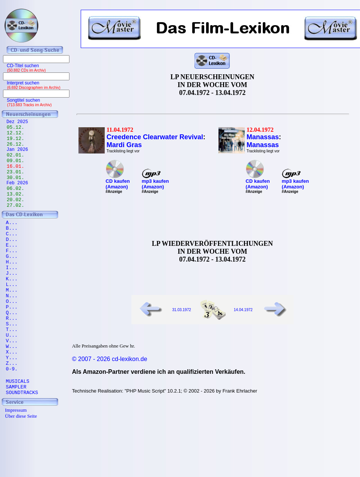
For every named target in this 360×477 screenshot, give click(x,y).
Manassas (263, 137)
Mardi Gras (124, 145)
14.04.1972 (243, 310)
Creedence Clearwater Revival (155, 137)
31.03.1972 (181, 310)
